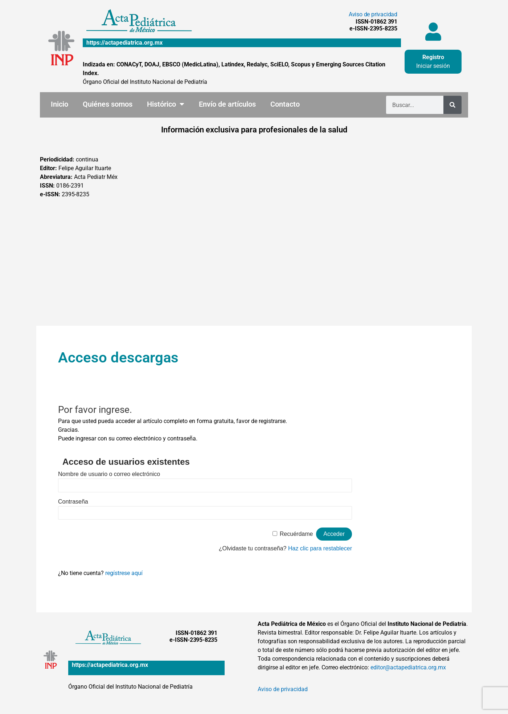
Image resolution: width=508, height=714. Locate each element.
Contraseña (73, 501)
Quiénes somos (107, 104)
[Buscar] (452, 105)
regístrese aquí (124, 573)
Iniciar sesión (433, 65)
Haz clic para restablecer (320, 548)
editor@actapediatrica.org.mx (408, 667)
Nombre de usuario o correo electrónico (109, 474)
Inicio (59, 104)
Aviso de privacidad (373, 14)
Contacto (285, 104)
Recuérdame (296, 534)
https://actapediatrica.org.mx (124, 42)
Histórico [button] (165, 104)
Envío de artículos (227, 104)
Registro (433, 57)
